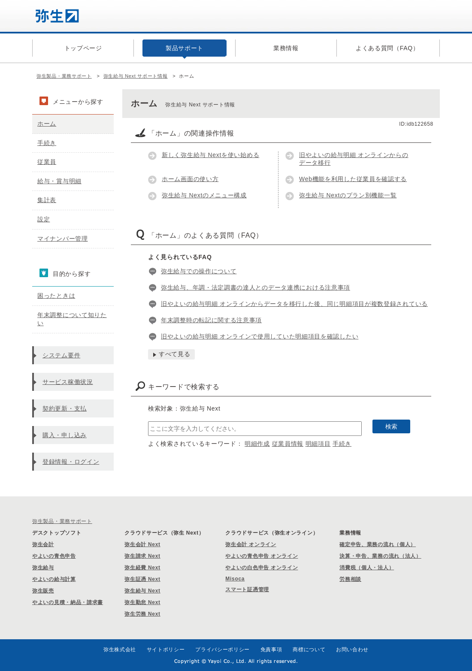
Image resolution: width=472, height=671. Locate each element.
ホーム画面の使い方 (190, 178)
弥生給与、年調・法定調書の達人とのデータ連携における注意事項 (255, 287)
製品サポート (184, 48)
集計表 (46, 199)
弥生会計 (43, 544)
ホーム (46, 123)
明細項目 (318, 443)
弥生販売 (43, 591)
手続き (342, 443)
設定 (43, 219)
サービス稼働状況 (67, 381)
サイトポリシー (166, 650)
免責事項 (271, 650)
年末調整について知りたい (72, 319)
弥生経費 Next (142, 568)
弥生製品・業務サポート (64, 76)
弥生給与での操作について (198, 271)
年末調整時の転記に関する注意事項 (211, 320)
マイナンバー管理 (62, 238)
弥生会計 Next (142, 544)
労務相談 (350, 579)
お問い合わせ (352, 650)
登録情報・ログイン (70, 461)
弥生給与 (43, 568)
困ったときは (56, 295)
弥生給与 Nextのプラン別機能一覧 (347, 195)
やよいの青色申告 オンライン (261, 556)
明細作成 (257, 443)
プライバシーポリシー (222, 650)
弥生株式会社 (119, 650)
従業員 (46, 161)
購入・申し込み (64, 435)
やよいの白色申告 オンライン (261, 568)
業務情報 (286, 48)
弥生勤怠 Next (142, 602)
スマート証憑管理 (247, 589)
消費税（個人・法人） (366, 568)
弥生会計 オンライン (250, 544)
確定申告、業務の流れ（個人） (377, 544)
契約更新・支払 (64, 408)
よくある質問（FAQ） (387, 48)
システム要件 (61, 355)
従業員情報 (288, 443)
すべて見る (175, 354)
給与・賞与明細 (59, 181)
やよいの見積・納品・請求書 (67, 602)
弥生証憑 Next (142, 579)
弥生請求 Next (142, 556)
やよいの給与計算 (54, 579)
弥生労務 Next (142, 614)
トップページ (83, 48)
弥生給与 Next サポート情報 (135, 76)
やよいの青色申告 (54, 556)
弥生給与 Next (142, 591)
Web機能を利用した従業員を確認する (353, 178)
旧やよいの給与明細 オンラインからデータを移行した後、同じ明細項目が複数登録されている (294, 303)
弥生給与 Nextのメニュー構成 (204, 195)
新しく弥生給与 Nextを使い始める (210, 154)
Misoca (235, 579)
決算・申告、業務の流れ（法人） (380, 556)
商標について (309, 650)
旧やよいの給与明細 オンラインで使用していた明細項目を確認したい (259, 336)
